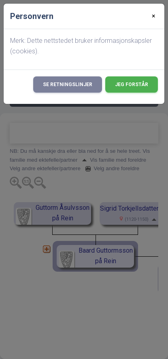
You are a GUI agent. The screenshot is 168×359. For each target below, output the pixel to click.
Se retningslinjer (67, 84)
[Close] (153, 16)
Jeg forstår (131, 84)
